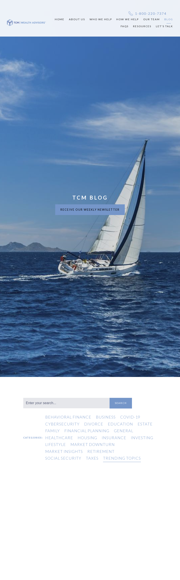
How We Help (127, 19)
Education (120, 424)
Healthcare (59, 437)
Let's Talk (164, 26)
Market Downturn (92, 444)
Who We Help (101, 19)
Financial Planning (86, 430)
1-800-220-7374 (151, 13)
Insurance (114, 437)
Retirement (101, 451)
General (123, 430)
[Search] (66, 403)
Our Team (151, 19)
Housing (87, 437)
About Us (77, 19)
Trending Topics (122, 458)
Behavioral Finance (68, 417)
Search (121, 403)
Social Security (63, 458)
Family (52, 430)
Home (59, 19)
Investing (142, 437)
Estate (145, 424)
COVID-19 (130, 417)
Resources (142, 26)
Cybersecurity (62, 424)
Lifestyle (55, 444)
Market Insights (64, 451)
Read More (104, 567)
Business (106, 417)
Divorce (93, 424)
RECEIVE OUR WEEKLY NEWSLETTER (90, 209)
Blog (168, 19)
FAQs (124, 26)
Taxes (92, 458)
